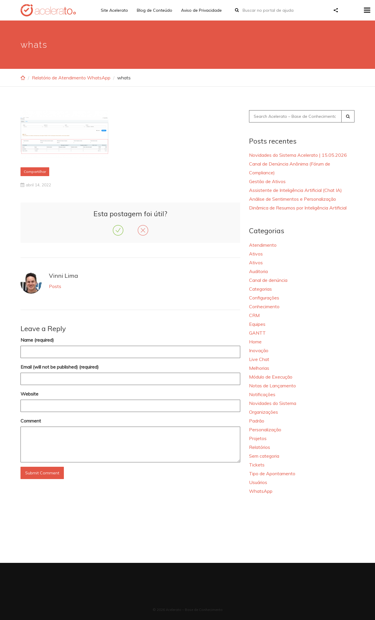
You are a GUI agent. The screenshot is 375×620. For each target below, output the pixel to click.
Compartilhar (35, 171)
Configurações (264, 298)
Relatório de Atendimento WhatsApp (71, 78)
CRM (254, 315)
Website (29, 394)
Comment (31, 421)
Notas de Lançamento (272, 386)
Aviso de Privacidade (201, 10)
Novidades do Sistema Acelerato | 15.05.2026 (298, 155)
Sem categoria (264, 456)
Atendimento (263, 245)
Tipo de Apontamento (272, 473)
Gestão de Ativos (267, 181)
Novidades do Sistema (272, 403)
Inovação (258, 350)
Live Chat (259, 359)
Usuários (258, 482)
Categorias (260, 289)
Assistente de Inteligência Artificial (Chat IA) (295, 190)
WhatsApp (260, 491)
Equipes (257, 324)
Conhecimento (264, 306)
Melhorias (259, 368)
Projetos (258, 438)
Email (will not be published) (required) (60, 367)
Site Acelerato (114, 10)
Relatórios (259, 447)
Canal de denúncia (268, 280)
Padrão (256, 421)
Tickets (257, 465)
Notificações (262, 394)
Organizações (263, 412)
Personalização (265, 429)
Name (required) (37, 340)
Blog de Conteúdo (154, 10)
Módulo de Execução (270, 377)
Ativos (256, 254)
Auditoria (258, 271)
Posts (55, 286)
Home (255, 342)
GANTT (257, 333)
